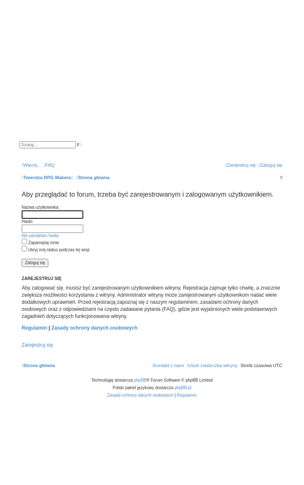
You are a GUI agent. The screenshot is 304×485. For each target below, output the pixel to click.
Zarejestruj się (37, 345)
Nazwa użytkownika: (41, 207)
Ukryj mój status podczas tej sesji (56, 250)
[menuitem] (49, 165)
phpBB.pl (183, 387)
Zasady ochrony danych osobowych (94, 328)
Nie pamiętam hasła (40, 235)
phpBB (140, 380)
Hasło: (27, 221)
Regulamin (34, 328)
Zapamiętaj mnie (40, 242)
